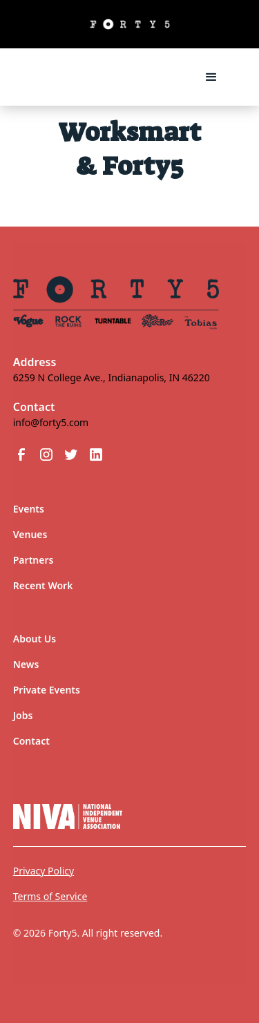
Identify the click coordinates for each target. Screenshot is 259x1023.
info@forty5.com (50, 422)
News (26, 664)
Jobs (23, 715)
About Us (34, 638)
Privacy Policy (43, 870)
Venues (30, 534)
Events (28, 508)
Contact (31, 740)
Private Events (46, 689)
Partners (33, 559)
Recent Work (43, 585)
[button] (211, 77)
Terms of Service (50, 896)
